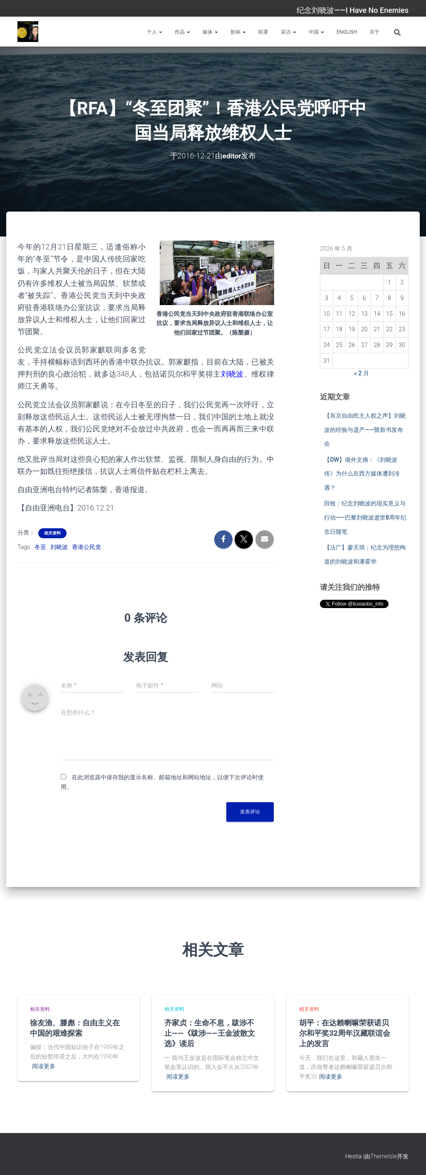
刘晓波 (59, 547)
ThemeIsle (383, 1156)
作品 (182, 32)
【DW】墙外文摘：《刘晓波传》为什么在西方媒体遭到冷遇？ (362, 473)
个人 (154, 32)
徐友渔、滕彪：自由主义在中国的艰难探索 (75, 1027)
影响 (238, 32)
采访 (288, 32)
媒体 (210, 32)
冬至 (40, 547)
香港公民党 (86, 547)
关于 (374, 32)
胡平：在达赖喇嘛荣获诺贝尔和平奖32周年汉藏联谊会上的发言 (344, 1032)
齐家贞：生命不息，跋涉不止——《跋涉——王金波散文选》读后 (209, 1032)
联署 (263, 32)
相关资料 (52, 533)
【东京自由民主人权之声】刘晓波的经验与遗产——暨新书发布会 (365, 429)
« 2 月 (361, 373)
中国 (316, 32)
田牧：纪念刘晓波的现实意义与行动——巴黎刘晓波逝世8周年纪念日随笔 (365, 517)
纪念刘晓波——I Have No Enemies (353, 10)
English (347, 32)
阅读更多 (43, 1066)
